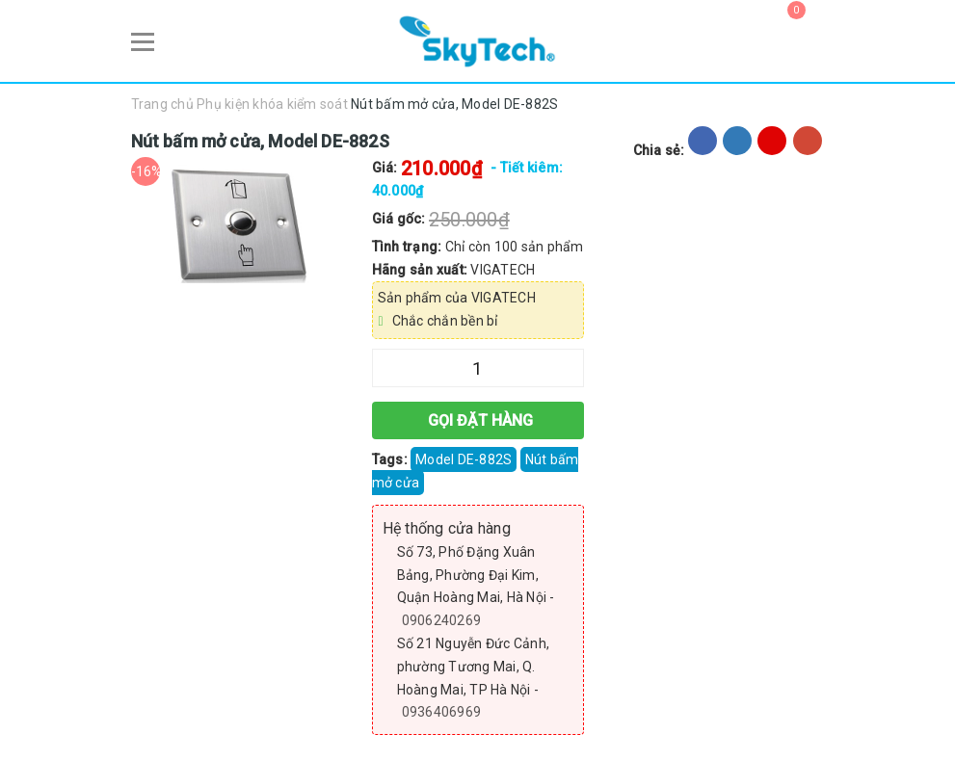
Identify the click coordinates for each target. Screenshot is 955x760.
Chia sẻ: (659, 150)
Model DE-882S (463, 459)
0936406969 (442, 712)
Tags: (391, 459)
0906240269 (442, 620)
